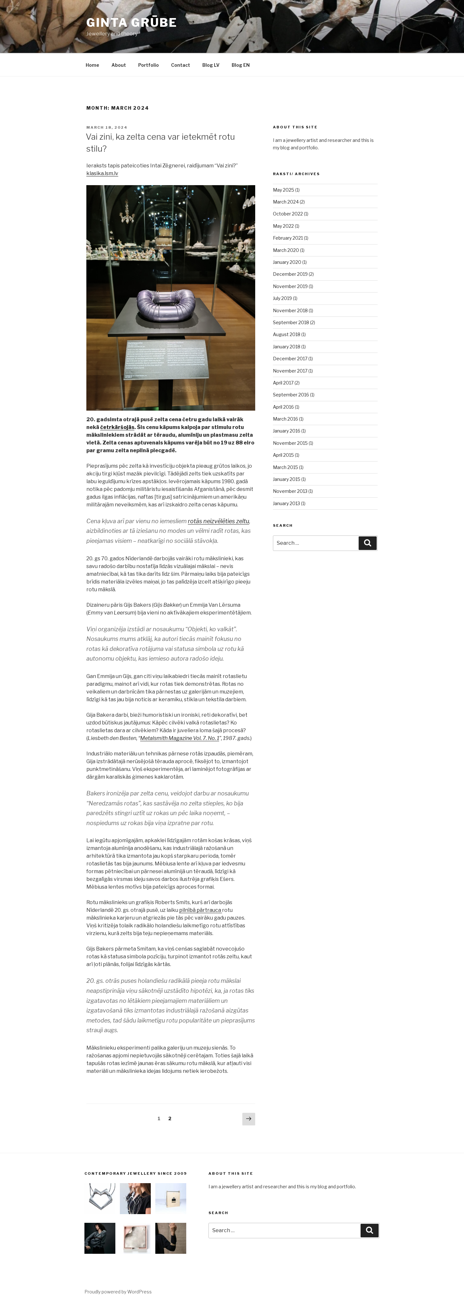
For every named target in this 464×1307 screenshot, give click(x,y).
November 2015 (290, 443)
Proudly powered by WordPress (118, 1291)
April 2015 (283, 455)
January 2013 (286, 503)
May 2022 (283, 226)
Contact (180, 65)
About (118, 65)
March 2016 (285, 419)
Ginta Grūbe (132, 22)
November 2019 (290, 286)
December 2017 (290, 358)
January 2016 (286, 431)
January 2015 (286, 479)
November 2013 (290, 491)
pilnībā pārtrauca (200, 910)
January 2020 (287, 262)
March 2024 (286, 202)
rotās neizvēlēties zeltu (218, 521)
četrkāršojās (117, 427)
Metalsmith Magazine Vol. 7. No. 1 (179, 738)
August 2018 (286, 334)
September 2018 (291, 322)
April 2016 (283, 407)
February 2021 (288, 238)
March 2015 (285, 467)
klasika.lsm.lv (102, 173)
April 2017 (283, 382)
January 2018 (286, 346)
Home (92, 65)
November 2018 (290, 310)
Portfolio (148, 65)
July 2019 (282, 298)
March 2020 (286, 250)
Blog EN (241, 65)
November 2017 (290, 371)
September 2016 (291, 394)
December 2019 (290, 274)
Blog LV (210, 65)
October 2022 (288, 213)
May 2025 (283, 190)
